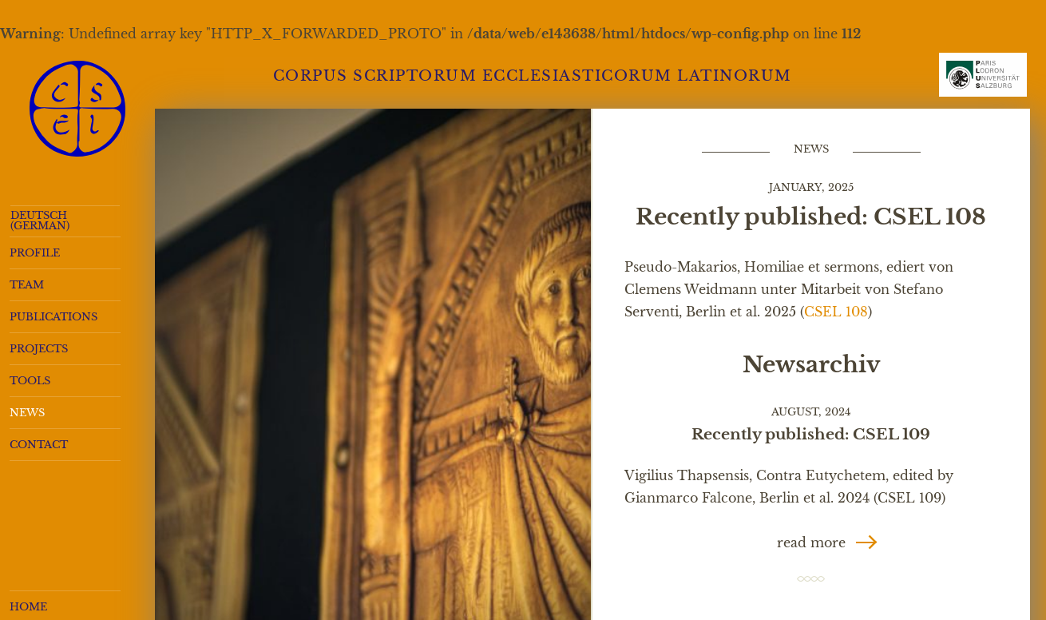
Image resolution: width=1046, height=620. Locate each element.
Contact (39, 444)
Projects (39, 349)
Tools (30, 381)
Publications (53, 317)
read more (811, 542)
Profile (35, 253)
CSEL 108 (836, 312)
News (27, 412)
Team (27, 285)
